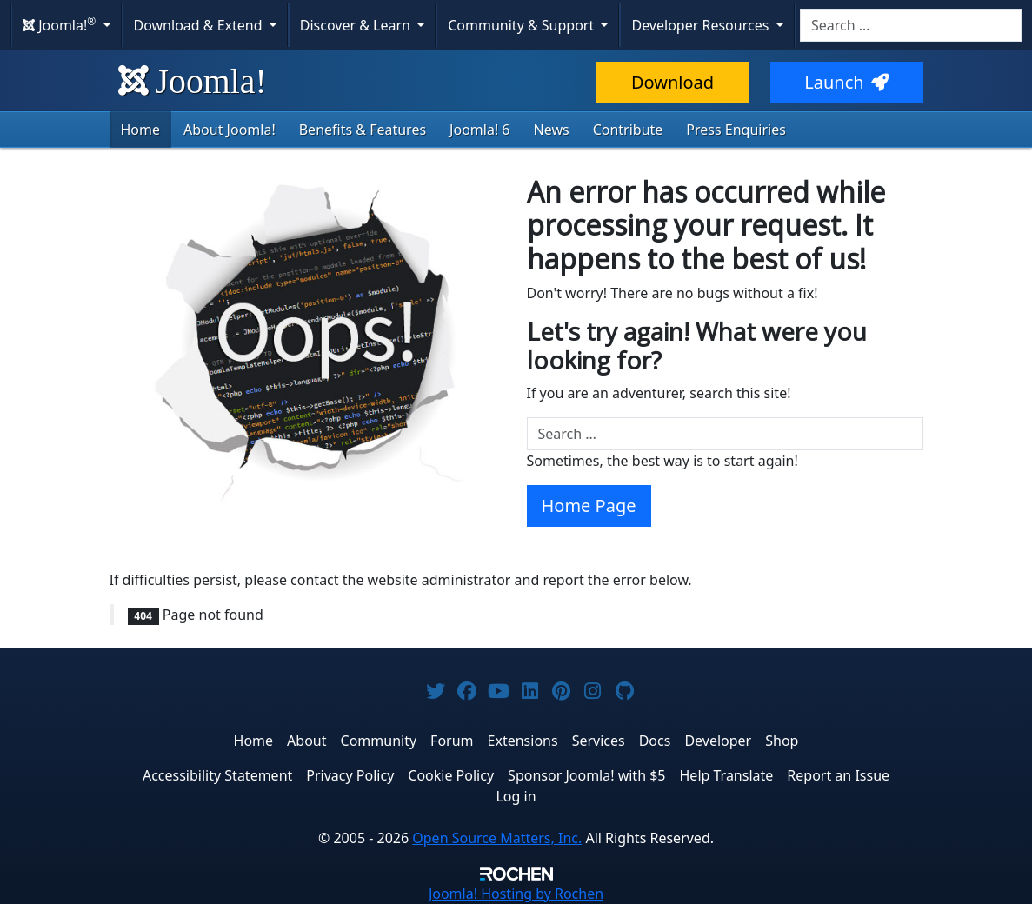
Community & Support (522, 25)
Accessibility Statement (217, 775)
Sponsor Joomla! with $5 (586, 775)
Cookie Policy (451, 775)
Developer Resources (701, 25)
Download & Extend (200, 25)
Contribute (628, 129)
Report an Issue (838, 775)
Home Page (589, 505)
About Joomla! (229, 129)
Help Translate (727, 775)
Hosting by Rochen (516, 893)
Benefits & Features (362, 129)
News (551, 129)
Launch (846, 82)
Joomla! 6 (479, 129)
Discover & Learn (357, 25)
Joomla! (192, 82)
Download (672, 82)
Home (141, 129)
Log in (516, 796)
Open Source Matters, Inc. (497, 838)
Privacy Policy (350, 775)
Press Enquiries (736, 129)
